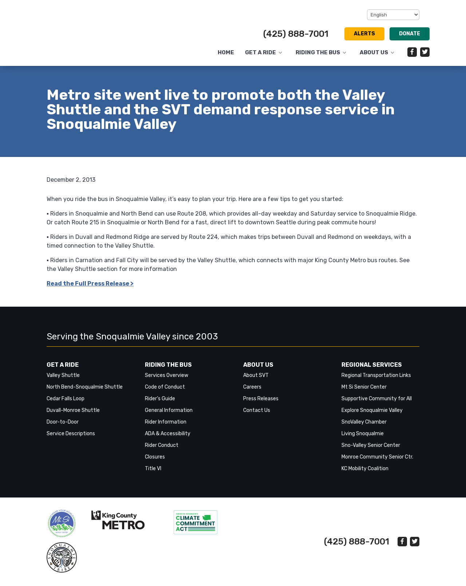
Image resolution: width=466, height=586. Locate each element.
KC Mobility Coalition (364, 468)
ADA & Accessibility (167, 433)
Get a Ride (260, 52)
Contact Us (256, 410)
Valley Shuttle (63, 375)
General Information (169, 410)
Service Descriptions (71, 433)
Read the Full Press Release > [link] (90, 283)
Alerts (364, 34)
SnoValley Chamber (364, 422)
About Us (374, 52)
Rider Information (165, 422)
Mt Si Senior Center (364, 387)
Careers (252, 387)
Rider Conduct (161, 445)
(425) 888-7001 (295, 34)
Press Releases (261, 399)
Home (226, 52)
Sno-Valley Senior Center (370, 445)
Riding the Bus (318, 52)
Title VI (153, 468)
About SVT (256, 375)
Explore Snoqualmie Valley (372, 410)
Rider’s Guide (160, 399)
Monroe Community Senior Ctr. (377, 457)
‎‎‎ (62, 523)
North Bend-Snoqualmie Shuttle (85, 387)
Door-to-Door (63, 422)
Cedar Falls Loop (65, 399)
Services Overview (166, 375)
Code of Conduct (165, 387)
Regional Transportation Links (376, 375)
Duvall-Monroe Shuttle (73, 410)
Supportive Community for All (376, 399)
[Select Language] (393, 14)
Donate (409, 34)
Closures (155, 457)
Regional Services (371, 364)
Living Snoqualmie (362, 433)
